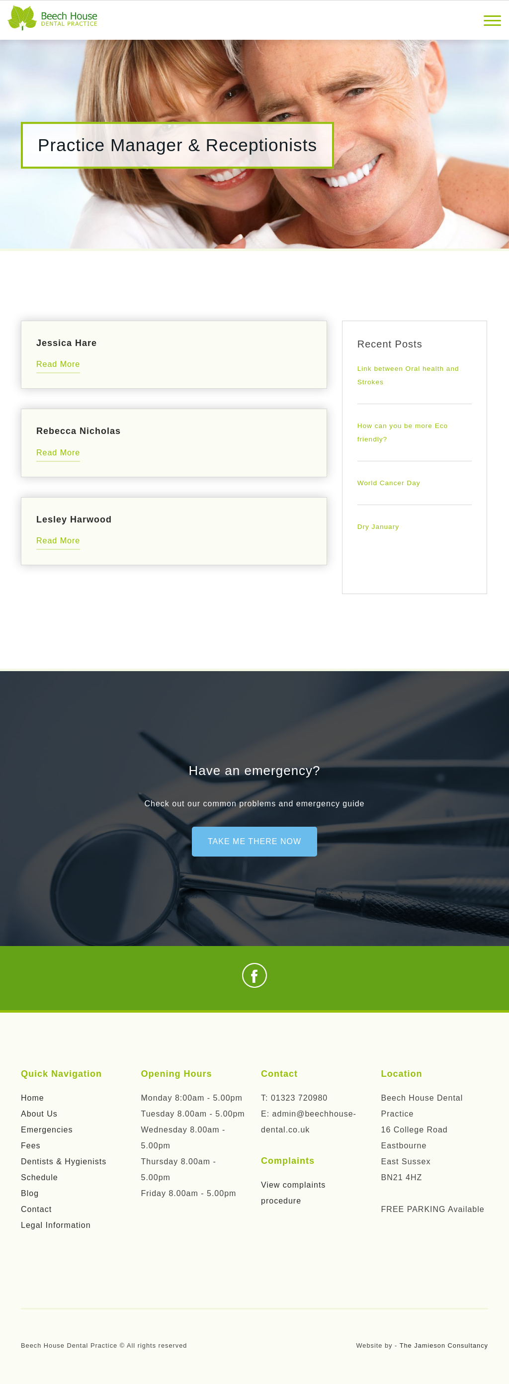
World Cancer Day (389, 483)
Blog (30, 1193)
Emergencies (47, 1129)
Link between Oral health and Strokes (408, 375)
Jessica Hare (66, 343)
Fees (31, 1145)
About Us (39, 1114)
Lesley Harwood (74, 519)
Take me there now (254, 841)
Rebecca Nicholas (78, 431)
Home (32, 1098)
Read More (58, 364)
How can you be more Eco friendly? (402, 432)
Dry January (378, 526)
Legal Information (56, 1225)
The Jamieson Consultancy (444, 1345)
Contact (36, 1209)
